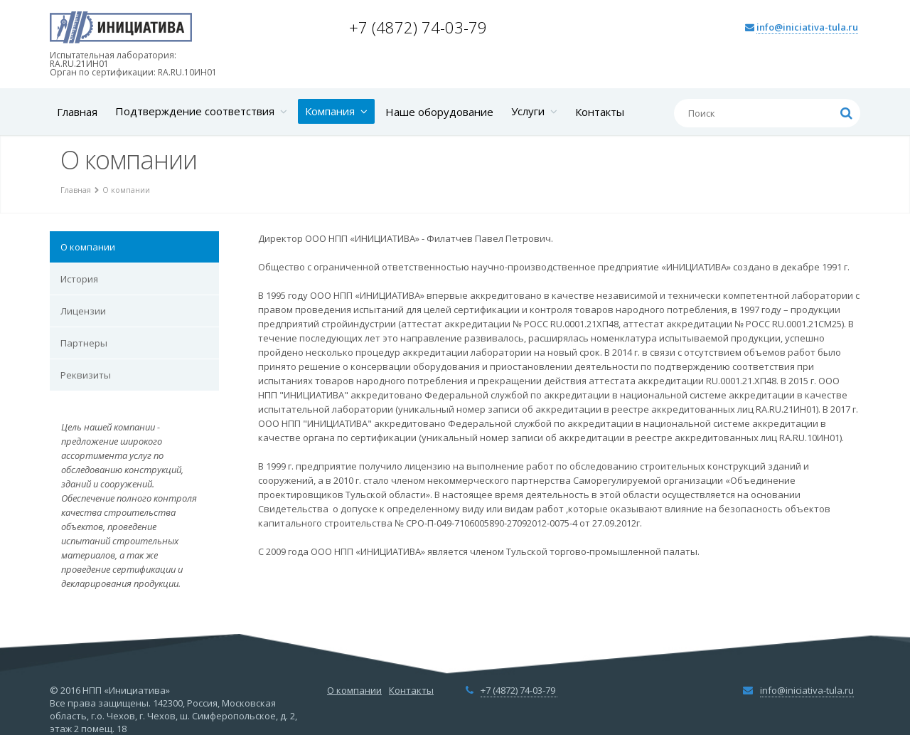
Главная (77, 112)
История (79, 279)
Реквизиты (85, 375)
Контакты (599, 112)
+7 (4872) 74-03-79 (420, 27)
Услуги (534, 111)
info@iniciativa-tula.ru (807, 27)
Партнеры (83, 343)
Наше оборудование (439, 112)
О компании (87, 246)
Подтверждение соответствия (201, 111)
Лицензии (83, 311)
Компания (336, 111)
